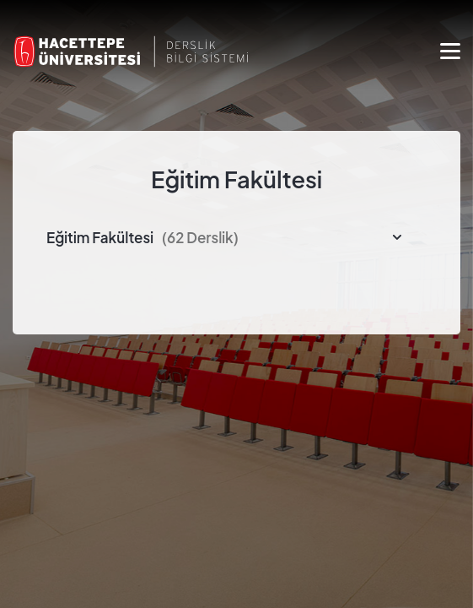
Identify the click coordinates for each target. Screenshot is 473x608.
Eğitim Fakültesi (142, 237)
